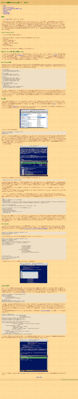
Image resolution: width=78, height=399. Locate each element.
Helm (54, 107)
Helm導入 (5, 11)
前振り (4, 5)
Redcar (55, 55)
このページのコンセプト (8, 7)
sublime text (20, 55)
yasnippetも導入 (6, 13)
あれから (8, 19)
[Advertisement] (73, 24)
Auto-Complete (6, 12)
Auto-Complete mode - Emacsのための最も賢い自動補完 (35, 236)
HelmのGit (15, 110)
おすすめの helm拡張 (45, 324)
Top (37, 394)
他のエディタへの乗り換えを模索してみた (12, 8)
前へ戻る (40, 394)
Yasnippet (23, 303)
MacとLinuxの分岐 (7, 9)
